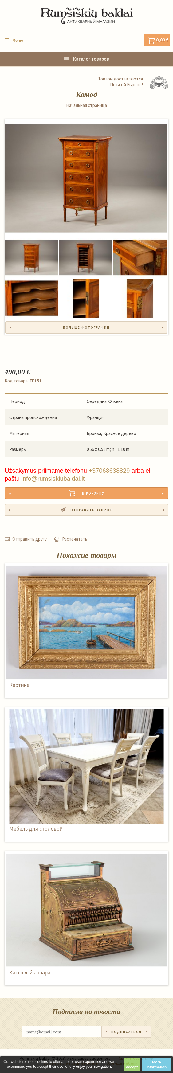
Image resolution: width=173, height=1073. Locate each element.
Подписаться (126, 1032)
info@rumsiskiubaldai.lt (53, 478)
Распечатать (74, 539)
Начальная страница (86, 105)
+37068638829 (109, 470)
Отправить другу (29, 539)
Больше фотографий (86, 327)
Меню (17, 40)
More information (156, 1064)
